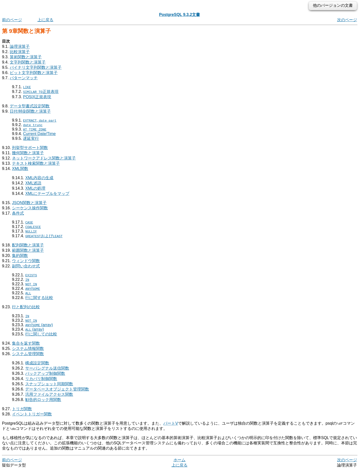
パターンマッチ (24, 78)
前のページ (12, 20)
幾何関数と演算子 (28, 153)
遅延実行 (31, 138)
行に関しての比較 (41, 334)
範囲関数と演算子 (28, 250)
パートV (170, 423)
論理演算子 (20, 46)
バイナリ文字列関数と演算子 (36, 67)
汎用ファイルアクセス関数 (49, 394)
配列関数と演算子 (28, 245)
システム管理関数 (28, 354)
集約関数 (20, 255)
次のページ (347, 20)
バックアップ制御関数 (45, 373)
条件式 (18, 213)
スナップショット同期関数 (49, 384)
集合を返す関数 (26, 343)
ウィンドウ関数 (26, 261)
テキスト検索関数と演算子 (36, 163)
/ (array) (39, 325)
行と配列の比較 (26, 307)
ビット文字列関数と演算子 (34, 73)
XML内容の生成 (39, 178)
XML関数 (20, 168)
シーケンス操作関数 (30, 208)
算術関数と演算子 (26, 57)
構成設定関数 (37, 363)
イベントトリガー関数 (32, 414)
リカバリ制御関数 (41, 379)
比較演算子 (20, 52)
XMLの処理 (35, 188)
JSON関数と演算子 (29, 203)
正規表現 (40, 91)
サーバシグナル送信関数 (47, 368)
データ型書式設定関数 (30, 106)
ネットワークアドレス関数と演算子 (44, 158)
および (43, 236)
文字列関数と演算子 (28, 62)
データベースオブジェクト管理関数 (57, 389)
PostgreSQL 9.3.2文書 (179, 14)
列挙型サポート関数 (30, 148)
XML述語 (33, 183)
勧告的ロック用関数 (43, 399)
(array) (34, 329)
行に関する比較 (39, 298)
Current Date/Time (39, 134)
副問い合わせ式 (26, 266)
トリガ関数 (22, 409)
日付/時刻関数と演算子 (30, 111)
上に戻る (45, 20)
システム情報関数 (28, 348)
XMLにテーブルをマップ (47, 193)
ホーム (179, 460)
